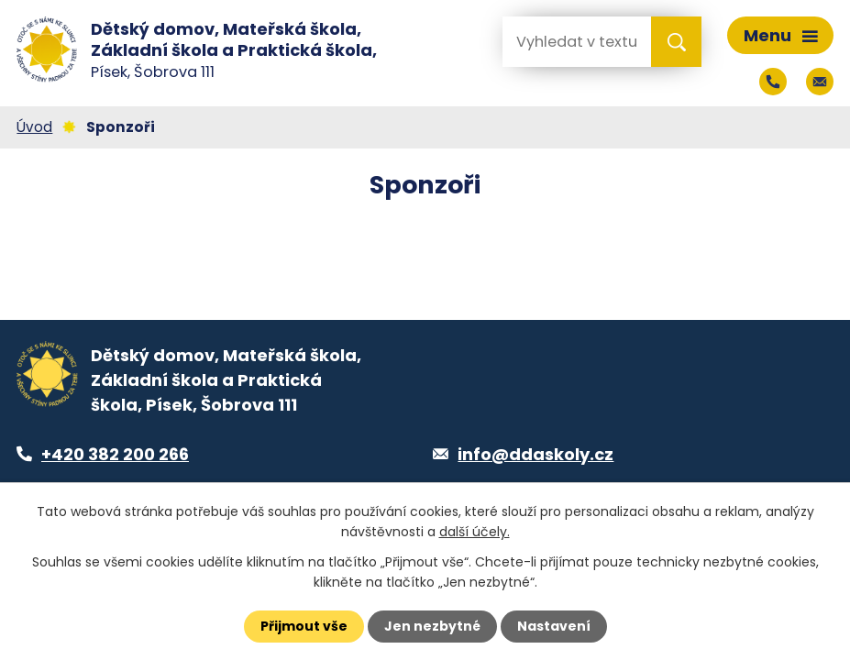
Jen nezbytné (432, 626)
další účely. (474, 531)
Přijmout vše (304, 626)
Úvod (34, 127)
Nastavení (554, 626)
